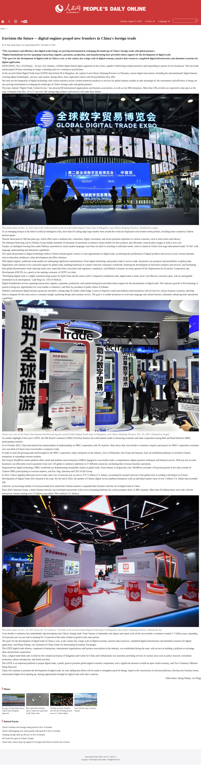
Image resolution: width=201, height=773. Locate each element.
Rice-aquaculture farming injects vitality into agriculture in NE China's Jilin (37, 710)
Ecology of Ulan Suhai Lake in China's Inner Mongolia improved (13, 710)
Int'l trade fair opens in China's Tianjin (18, 738)
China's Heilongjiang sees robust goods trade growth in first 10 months (31, 731)
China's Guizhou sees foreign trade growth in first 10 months (27, 727)
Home (3, 29)
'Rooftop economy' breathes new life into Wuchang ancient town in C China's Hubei (61, 710)
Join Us (106, 757)
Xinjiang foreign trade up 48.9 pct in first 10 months (23, 735)
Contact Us (112, 757)
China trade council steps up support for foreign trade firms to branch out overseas (36, 742)
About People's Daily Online (94, 757)
